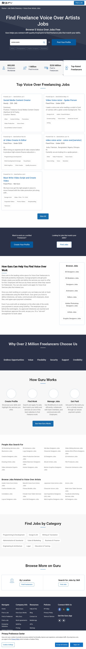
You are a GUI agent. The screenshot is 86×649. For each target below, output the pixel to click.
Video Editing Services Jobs (74, 448)
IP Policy (46, 609)
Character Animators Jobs (73, 467)
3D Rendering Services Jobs (10, 448)
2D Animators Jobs (71, 456)
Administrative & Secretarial (13, 540)
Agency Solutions (7, 630)
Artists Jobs (71, 312)
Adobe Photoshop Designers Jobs (72, 304)
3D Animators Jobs (29, 448)
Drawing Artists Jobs (8, 462)
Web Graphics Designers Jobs (53, 499)
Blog (31, 612)
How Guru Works (21, 612)
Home (4, 8)
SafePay (18, 624)
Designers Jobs (72, 284)
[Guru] (7, 2)
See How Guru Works (43, 424)
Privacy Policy (48, 612)
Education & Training (42, 546)
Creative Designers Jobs (9, 456)
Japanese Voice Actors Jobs (53, 483)
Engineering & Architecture (12, 546)
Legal (29, 546)
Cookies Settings (8, 644)
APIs (31, 624)
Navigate (5, 605)
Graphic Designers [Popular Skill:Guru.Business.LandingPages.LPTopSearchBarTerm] (33, 48)
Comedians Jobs (7, 494)
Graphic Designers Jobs (72, 319)
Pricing (18, 628)
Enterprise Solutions (5, 625)
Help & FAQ (33, 609)
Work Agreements (21, 620)
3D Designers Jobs (72, 272)
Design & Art (33, 535)
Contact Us (33, 616)
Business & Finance (52, 540)
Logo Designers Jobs (29, 451)
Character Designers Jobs (52, 451)
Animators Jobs (72, 291)
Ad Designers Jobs (71, 499)
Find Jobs (64, 244)
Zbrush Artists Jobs (50, 462)
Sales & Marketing (34, 540)
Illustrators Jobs (7, 451)
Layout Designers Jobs (9, 499)
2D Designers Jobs (50, 456)
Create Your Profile (22, 244)
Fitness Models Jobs (29, 488)
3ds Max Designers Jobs (52, 448)
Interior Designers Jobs (30, 467)
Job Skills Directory (15, 8)
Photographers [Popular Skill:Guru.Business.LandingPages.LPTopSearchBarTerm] (21, 48)
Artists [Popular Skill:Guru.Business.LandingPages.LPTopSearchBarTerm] (13, 48)
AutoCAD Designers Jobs (31, 499)
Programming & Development (14, 535)
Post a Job (79, 3)
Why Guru (19, 616)
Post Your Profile (64, 42)
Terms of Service (49, 616)
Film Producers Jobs (71, 462)
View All (43, 216)
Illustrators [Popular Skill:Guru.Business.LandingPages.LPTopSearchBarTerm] (44, 48)
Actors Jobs (69, 483)
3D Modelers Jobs (72, 278)
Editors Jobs (72, 297)
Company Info (21, 605)
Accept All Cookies (62, 644)
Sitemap (32, 628)
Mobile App (33, 620)
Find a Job (5, 620)
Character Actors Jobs (51, 488)
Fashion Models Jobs (8, 488)
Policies (47, 605)
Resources (34, 605)
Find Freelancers (26, 584)
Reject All (76, 644)
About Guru (19, 609)
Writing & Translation (50, 535)
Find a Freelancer (7, 616)
